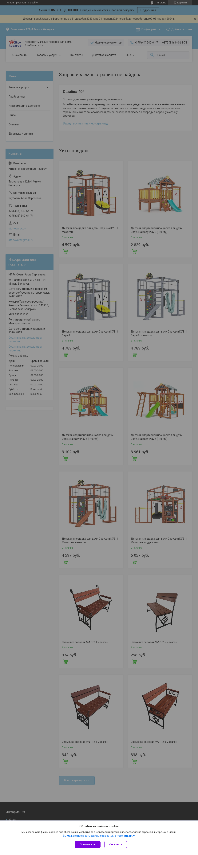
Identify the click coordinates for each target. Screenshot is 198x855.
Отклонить (115, 844)
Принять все (88, 844)
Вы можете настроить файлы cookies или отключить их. (98, 835)
